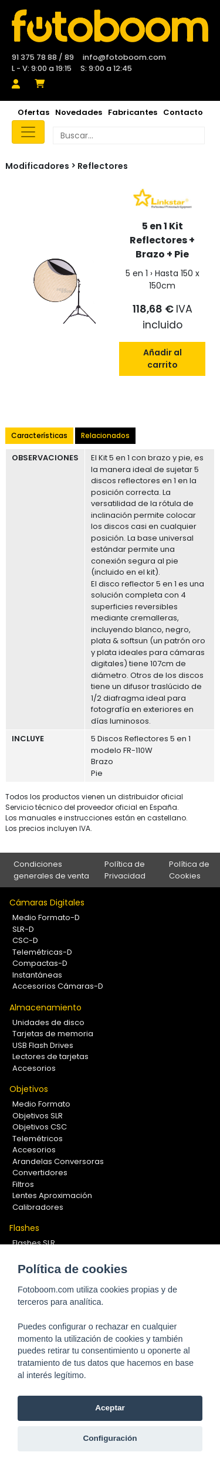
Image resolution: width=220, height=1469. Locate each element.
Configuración (110, 1438)
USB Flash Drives (42, 1045)
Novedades (78, 112)
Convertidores (39, 1172)
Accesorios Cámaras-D (57, 986)
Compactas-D (39, 963)
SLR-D (23, 929)
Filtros (23, 1184)
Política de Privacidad (124, 870)
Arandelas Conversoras (58, 1161)
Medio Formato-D (46, 917)
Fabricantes (132, 112)
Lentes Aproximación (52, 1195)
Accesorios (34, 1068)
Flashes (24, 1228)
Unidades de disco (48, 1022)
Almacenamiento (45, 1007)
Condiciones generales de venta (51, 870)
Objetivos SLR (37, 1115)
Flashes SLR (33, 1243)
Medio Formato (41, 1104)
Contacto (183, 112)
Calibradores (37, 1207)
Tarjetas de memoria (52, 1033)
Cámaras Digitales (46, 902)
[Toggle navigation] (28, 132)
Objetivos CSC (39, 1126)
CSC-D (25, 940)
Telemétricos (37, 1138)
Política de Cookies (189, 870)
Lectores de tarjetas (50, 1056)
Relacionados (105, 435)
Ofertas (33, 112)
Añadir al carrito (162, 359)
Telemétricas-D (42, 952)
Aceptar (110, 1407)
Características (39, 435)
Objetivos (28, 1089)
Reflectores (102, 166)
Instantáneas (37, 975)
